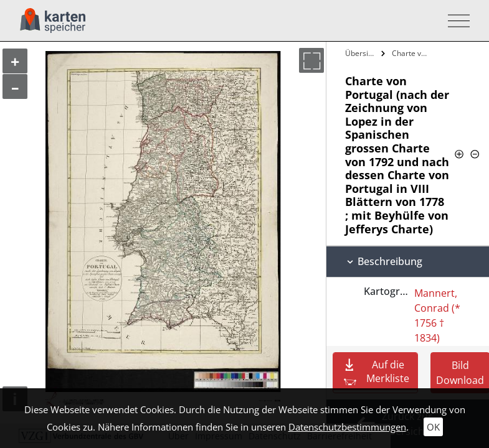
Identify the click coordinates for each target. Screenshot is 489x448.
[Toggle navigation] (455, 20)
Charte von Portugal (412, 53)
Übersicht (361, 53)
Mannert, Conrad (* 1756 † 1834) (437, 315)
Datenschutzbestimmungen (347, 427)
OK (433, 427)
